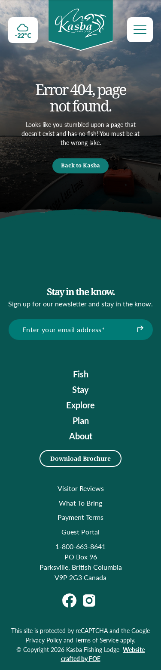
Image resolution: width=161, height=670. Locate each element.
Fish (80, 374)
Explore (80, 405)
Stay (80, 389)
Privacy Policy (44, 640)
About (80, 436)
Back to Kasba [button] (80, 165)
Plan (81, 420)
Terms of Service (96, 640)
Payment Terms (80, 517)
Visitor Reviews (81, 488)
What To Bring (80, 503)
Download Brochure (80, 458)
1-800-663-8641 (80, 546)
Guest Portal (80, 532)
